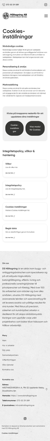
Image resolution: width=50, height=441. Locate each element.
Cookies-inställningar (10, 433)
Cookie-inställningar (14, 128)
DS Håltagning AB (12, 428)
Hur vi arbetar (8, 345)
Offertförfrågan (9, 360)
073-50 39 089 (23, 400)
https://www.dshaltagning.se (24, 396)
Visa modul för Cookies (35, 128)
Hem (4, 340)
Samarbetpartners (10, 355)
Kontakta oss (8, 369)
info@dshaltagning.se (24, 405)
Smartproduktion (26, 426)
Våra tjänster (8, 365)
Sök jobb (6, 350)
